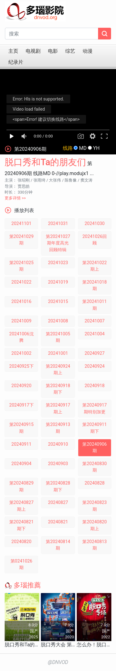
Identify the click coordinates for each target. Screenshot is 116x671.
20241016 (21, 301)
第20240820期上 (94, 525)
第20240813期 (94, 545)
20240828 (94, 483)
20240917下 (21, 405)
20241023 (58, 262)
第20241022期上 (94, 266)
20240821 (58, 522)
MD (82, 148)
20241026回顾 (94, 240)
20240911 (21, 444)
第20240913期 (58, 428)
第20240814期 (58, 545)
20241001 (58, 353)
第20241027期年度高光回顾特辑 (58, 243)
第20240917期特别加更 (94, 409)
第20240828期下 (58, 487)
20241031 (58, 223)
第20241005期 (58, 337)
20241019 (58, 282)
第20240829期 (21, 487)
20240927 (94, 353)
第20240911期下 (94, 428)
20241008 (58, 321)
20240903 (58, 463)
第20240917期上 (58, 409)
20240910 (58, 444)
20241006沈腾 (21, 337)
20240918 (94, 385)
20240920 (21, 385)
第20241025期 (21, 266)
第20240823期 (94, 506)
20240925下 (21, 366)
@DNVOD (58, 662)
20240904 (21, 463)
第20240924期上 (58, 370)
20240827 (58, 502)
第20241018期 (94, 286)
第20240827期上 (21, 506)
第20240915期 (21, 428)
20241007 (94, 321)
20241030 (94, 223)
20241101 (21, 223)
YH (96, 148)
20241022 (21, 282)
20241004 (94, 334)
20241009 (21, 321)
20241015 (58, 301)
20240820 (21, 541)
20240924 (94, 366)
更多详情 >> (15, 198)
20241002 (21, 353)
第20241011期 (94, 305)
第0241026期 (21, 564)
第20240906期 (94, 448)
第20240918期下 (58, 389)
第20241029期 (21, 240)
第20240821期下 (21, 525)
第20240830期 (94, 467)
